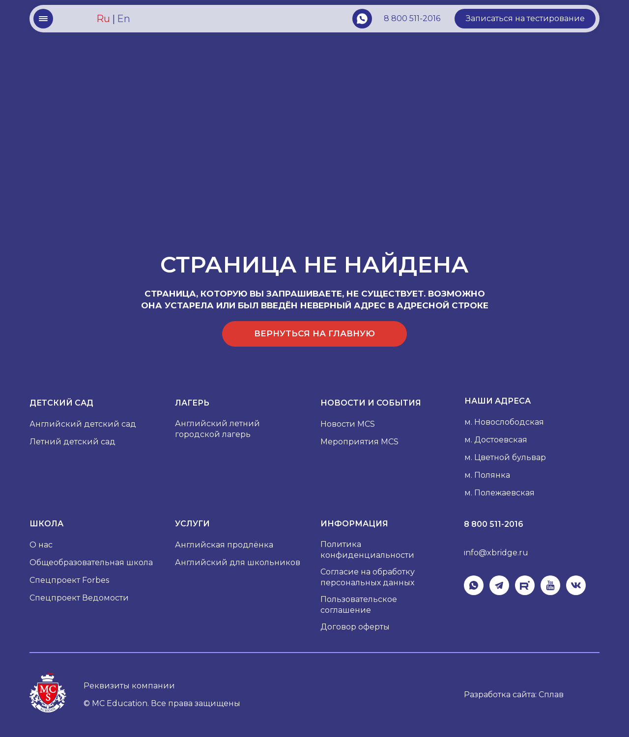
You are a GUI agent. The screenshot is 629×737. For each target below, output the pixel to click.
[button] (525, 18)
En (123, 19)
